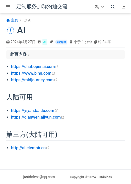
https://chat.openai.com (35, 66)
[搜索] (113, 7)
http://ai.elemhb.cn (30, 147)
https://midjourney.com (34, 79)
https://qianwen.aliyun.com (37, 117)
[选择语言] (100, 7)
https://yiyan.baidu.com (34, 110)
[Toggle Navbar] (123, 6)
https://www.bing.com (33, 73)
